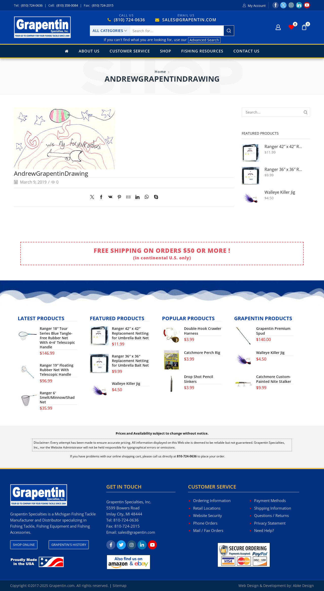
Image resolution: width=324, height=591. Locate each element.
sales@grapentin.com (136, 532)
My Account (257, 5)
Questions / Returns (271, 515)
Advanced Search (204, 40)
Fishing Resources (202, 50)
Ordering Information (212, 500)
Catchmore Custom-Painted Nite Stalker (273, 379)
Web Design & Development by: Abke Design (276, 585)
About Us (89, 50)
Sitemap (120, 585)
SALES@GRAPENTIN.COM (189, 20)
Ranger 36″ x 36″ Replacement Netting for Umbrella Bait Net (284, 169)
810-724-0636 (126, 520)
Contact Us (246, 50)
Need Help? (264, 530)
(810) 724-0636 (32, 5)
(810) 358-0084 (67, 5)
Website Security (207, 515)
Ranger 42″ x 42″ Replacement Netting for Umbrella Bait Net (284, 146)
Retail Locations (206, 508)
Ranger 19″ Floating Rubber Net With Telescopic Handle (56, 370)
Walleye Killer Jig (280, 192)
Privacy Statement (270, 523)
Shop (165, 50)
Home (160, 71)
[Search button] (229, 31)
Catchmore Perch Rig (202, 352)
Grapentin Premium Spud (273, 330)
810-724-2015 (127, 526)
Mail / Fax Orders (208, 530)
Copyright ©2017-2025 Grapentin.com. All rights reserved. (59, 585)
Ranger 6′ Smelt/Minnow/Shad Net (57, 397)
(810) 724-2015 (102, 5)
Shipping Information (272, 508)
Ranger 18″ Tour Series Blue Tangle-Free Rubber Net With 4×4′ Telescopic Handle (57, 337)
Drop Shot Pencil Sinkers (198, 379)
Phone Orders (205, 523)
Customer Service (130, 50)
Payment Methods (270, 500)
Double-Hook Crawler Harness (202, 330)
